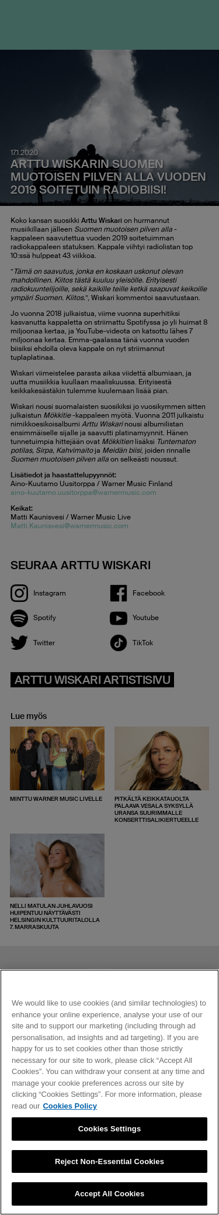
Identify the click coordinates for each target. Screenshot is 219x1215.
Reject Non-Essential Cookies (109, 1161)
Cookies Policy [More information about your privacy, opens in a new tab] (69, 1106)
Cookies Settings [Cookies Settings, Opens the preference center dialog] (109, 1128)
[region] (109, 1092)
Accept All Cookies (110, 1193)
